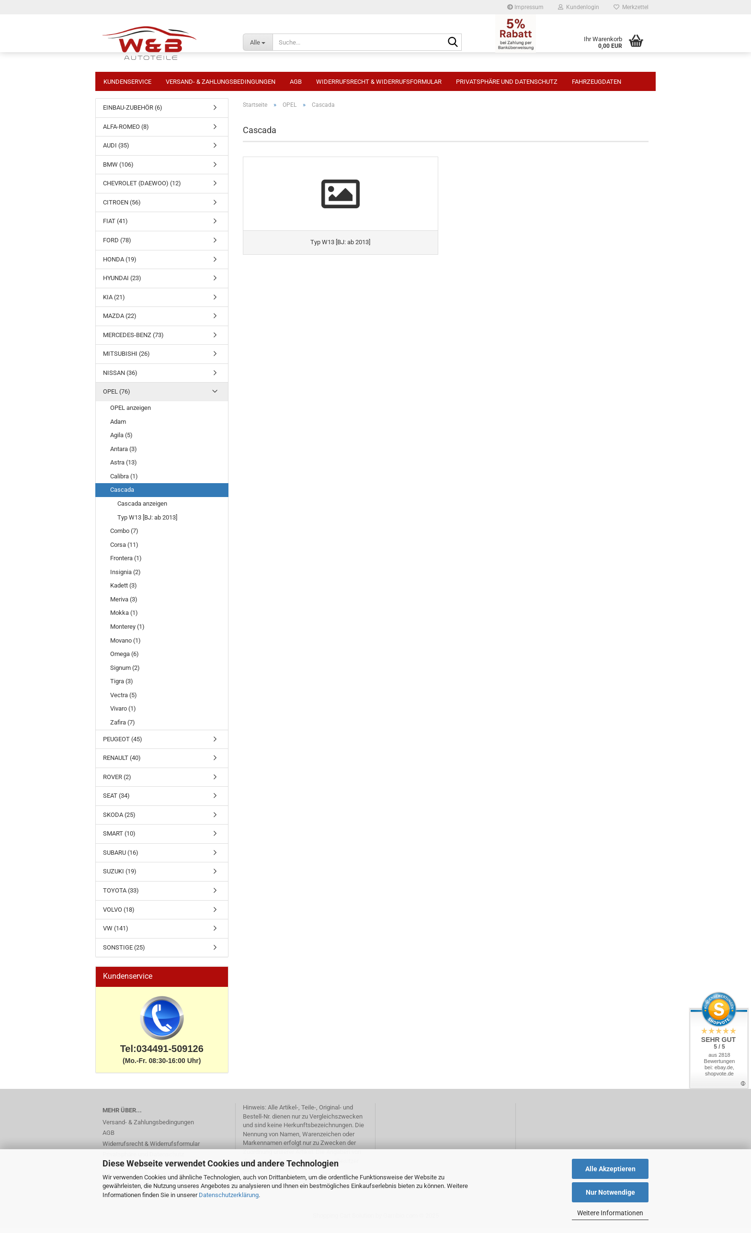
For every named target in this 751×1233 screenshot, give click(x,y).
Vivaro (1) (123, 713)
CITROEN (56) (122, 207)
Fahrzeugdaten (596, 81)
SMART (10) (119, 838)
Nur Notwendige (610, 1192)
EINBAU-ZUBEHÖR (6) (132, 112)
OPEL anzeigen (130, 412)
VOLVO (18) (119, 914)
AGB (296, 81)
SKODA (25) (119, 819)
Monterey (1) (127, 631)
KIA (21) (114, 301)
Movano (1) (125, 645)
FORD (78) (117, 245)
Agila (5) (121, 439)
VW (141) (115, 933)
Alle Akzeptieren (610, 1169)
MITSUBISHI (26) (126, 358)
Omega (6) (124, 658)
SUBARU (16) (120, 857)
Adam (118, 426)
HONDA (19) (120, 264)
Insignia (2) (125, 576)
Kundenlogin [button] (578, 7)
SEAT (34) (116, 800)
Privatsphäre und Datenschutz (507, 81)
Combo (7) (124, 535)
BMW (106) (118, 169)
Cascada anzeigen (142, 508)
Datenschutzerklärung (229, 1195)
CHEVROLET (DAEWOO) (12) (142, 188)
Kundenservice (127, 81)
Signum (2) (125, 672)
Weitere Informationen (610, 1213)
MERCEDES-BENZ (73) (133, 339)
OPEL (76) (116, 396)
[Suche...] (258, 42)
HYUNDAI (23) (122, 282)
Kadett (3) (123, 590)
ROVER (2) (117, 781)
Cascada (122, 494)
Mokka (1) (124, 617)
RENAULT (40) (122, 762)
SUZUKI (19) (120, 876)
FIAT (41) (115, 225)
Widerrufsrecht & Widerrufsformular (379, 81)
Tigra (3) (121, 686)
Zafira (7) (122, 727)
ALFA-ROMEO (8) (126, 131)
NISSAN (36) (120, 377)
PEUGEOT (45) (122, 743)
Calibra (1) (124, 481)
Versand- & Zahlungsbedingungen (220, 81)
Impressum (525, 7)
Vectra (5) (123, 699)
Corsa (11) (124, 549)
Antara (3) (123, 453)
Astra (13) (123, 467)
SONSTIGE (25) (124, 952)
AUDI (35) (116, 150)
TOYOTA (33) (121, 895)
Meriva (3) (123, 604)
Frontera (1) (126, 562)
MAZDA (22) (120, 320)
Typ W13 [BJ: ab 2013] (147, 522)
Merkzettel (631, 7)
